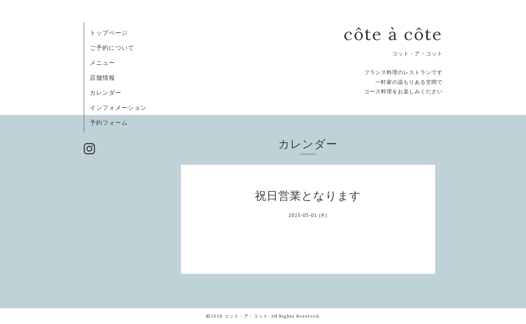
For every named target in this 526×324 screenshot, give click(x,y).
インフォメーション (118, 107)
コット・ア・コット (246, 316)
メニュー (102, 62)
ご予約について (112, 47)
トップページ (109, 32)
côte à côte (393, 34)
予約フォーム (109, 122)
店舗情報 (102, 77)
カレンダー (105, 92)
